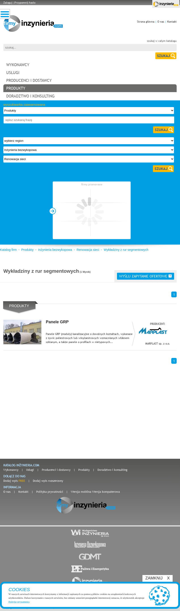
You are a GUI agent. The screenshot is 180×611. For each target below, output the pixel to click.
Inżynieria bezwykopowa (55, 250)
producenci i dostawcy (29, 80)
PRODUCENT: (157, 324)
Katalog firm (8, 250)
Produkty (27, 250)
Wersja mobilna (81, 492)
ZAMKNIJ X (157, 578)
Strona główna (145, 22)
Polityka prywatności (49, 492)
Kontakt (172, 22)
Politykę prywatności (18, 601)
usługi (12, 72)
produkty (15, 88)
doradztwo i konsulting (30, 96)
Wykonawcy (10, 470)
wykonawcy (17, 64)
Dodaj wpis (14, 481)
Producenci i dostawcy (56, 470)
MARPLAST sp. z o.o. (157, 344)
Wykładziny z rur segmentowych (126, 250)
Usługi (30, 470)
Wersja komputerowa (106, 492)
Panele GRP (57, 322)
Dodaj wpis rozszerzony (48, 481)
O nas (160, 22)
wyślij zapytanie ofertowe (145, 276)
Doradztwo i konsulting (112, 470)
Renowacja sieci (87, 250)
